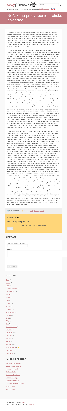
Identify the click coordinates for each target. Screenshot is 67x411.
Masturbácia (10, 313)
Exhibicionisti (10, 292)
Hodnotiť (10, 228)
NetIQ (23, 403)
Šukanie (8, 345)
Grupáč (42, 211)
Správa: (9, 249)
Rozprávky (9, 334)
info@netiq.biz (32, 405)
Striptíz (8, 342)
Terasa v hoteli (10, 387)
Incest (8, 307)
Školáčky (9, 336)
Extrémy (36, 211)
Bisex (7, 287)
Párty (7, 322)
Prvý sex (8, 331)
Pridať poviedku (44, 9)
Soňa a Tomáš (10, 390)
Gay (7, 301)
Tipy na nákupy (11, 348)
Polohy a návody (11, 328)
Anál (31, 211)
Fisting (8, 298)
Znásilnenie (9, 351)
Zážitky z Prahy (11, 373)
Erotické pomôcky (11, 289)
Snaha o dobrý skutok (13, 376)
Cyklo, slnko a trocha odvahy (15, 384)
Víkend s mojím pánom (13, 367)
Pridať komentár (12, 267)
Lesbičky (9, 310)
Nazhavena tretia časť (13, 370)
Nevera (8, 316)
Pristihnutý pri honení (12, 382)
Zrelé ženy (9, 354)
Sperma (8, 339)
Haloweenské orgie (12, 379)
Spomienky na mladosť (13, 364)
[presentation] (19, 262)
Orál (7, 319)
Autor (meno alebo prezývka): (16, 243)
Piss (7, 325)
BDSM (8, 284)
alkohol (25, 42)
